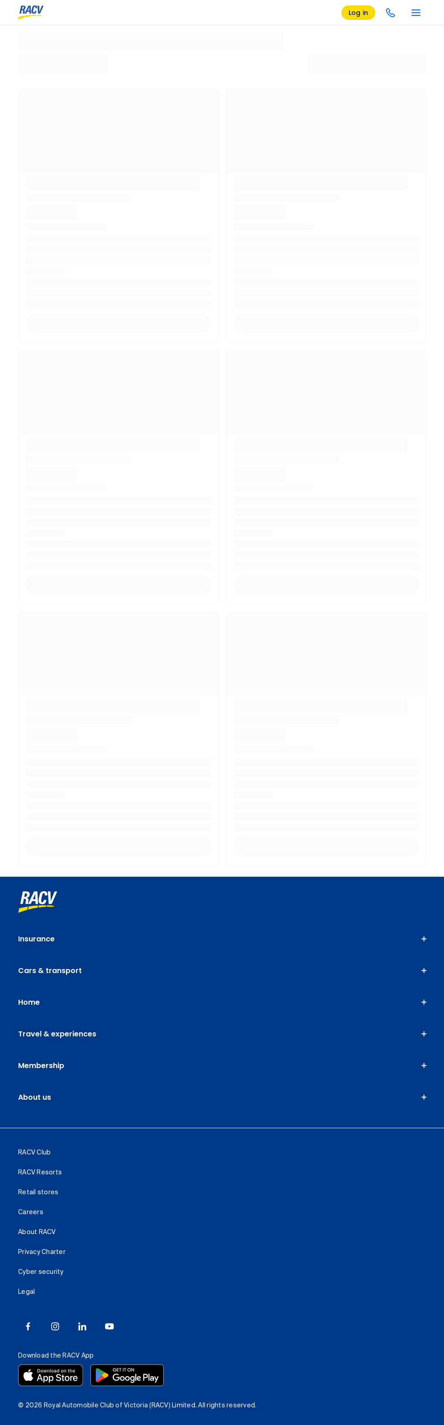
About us (34, 1097)
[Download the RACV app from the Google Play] (127, 1375)
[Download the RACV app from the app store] (50, 1375)
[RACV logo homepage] (31, 12)
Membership (41, 1065)
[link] (37, 902)
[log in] (358, 12)
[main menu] (416, 13)
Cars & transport (50, 970)
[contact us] (391, 13)
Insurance (36, 939)
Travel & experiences (57, 1034)
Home (29, 1002)
